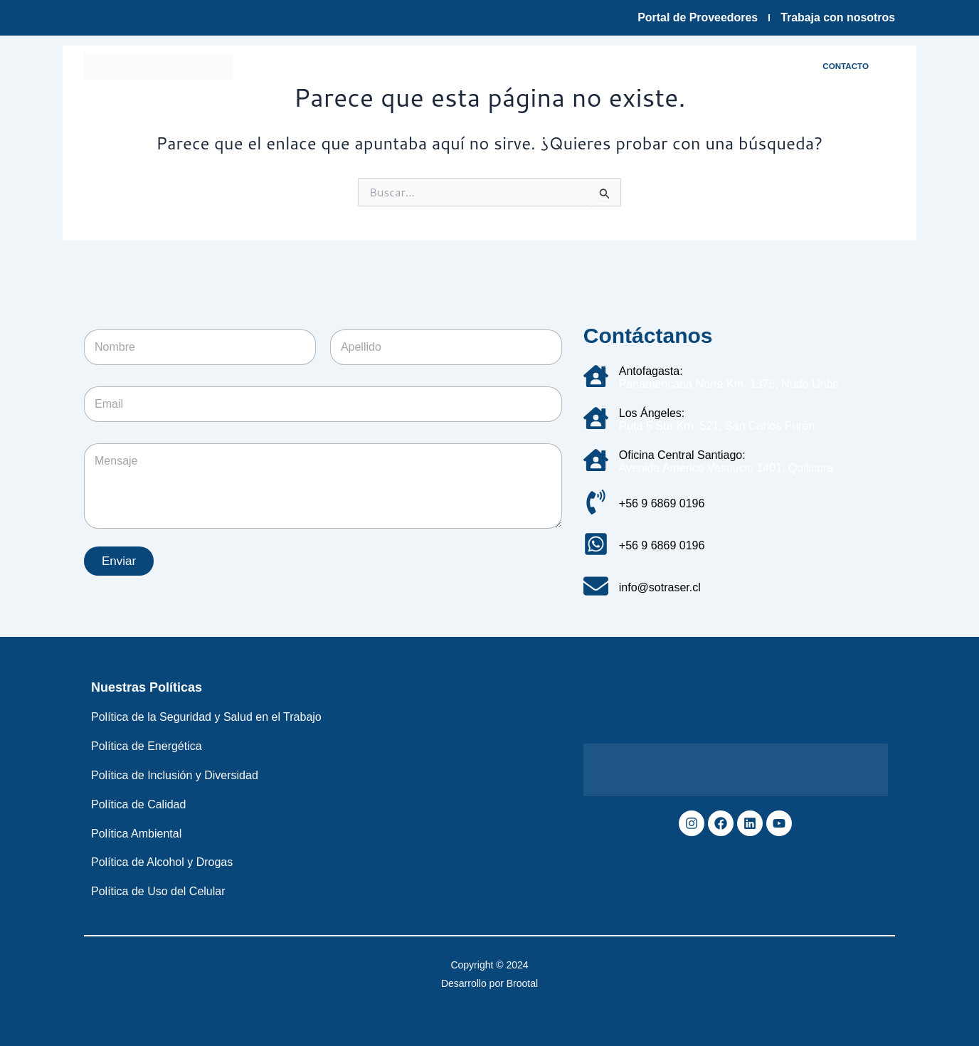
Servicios (571, 66)
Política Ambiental (136, 834)
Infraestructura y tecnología (449, 66)
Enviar (119, 561)
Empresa (329, 66)
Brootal (522, 983)
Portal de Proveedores (696, 17)
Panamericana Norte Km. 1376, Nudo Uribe (729, 384)
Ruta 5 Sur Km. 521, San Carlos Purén (717, 426)
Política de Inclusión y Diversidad (174, 775)
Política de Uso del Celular (158, 891)
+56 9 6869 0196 (662, 503)
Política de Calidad (138, 804)
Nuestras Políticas (146, 687)
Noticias (287, 99)
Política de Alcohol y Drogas (162, 862)
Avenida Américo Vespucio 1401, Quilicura (726, 468)
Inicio (269, 66)
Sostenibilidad (656, 66)
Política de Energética (146, 746)
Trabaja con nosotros (837, 17)
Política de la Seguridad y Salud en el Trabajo (206, 717)
